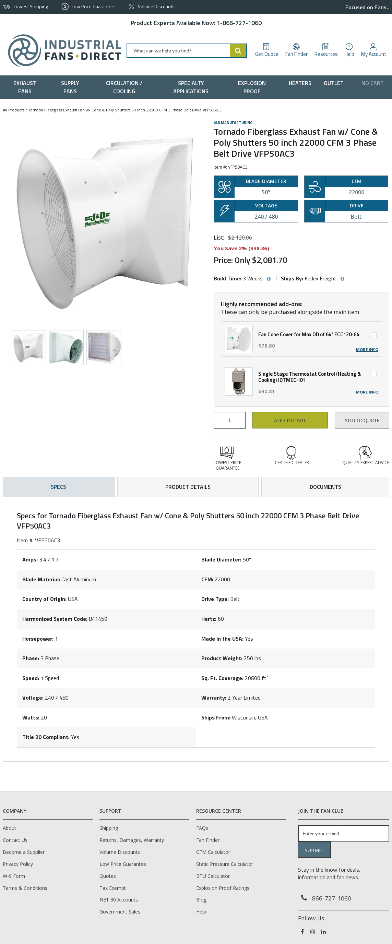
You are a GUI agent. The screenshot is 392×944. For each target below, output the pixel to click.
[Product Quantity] (230, 420)
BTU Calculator (213, 876)
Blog (201, 899)
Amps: (30, 559)
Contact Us (15, 840)
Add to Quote (362, 420)
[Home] (62, 50)
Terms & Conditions (25, 888)
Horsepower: (38, 638)
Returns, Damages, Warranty (131, 840)
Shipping (108, 828)
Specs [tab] (58, 487)
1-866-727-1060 (239, 22)
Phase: (30, 658)
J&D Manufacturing (233, 122)
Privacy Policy (18, 864)
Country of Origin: (44, 599)
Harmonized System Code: (54, 619)
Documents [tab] (325, 487)
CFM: (207, 579)
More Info (367, 349)
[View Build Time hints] (268, 279)
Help (201, 911)
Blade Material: (41, 579)
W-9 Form (14, 876)
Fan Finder (207, 840)
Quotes (107, 876)
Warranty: (213, 697)
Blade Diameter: (221, 559)
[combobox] (187, 51)
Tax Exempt (112, 888)
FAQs (202, 828)
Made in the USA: (222, 638)
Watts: (30, 717)
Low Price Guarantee (122, 864)
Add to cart (290, 420)
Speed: (30, 678)
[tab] (196, 629)
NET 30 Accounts (118, 899)
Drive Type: (215, 599)
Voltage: (33, 697)
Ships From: (215, 717)
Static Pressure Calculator (224, 864)
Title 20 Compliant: (46, 737)
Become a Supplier (24, 852)
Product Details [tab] (188, 487)
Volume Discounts (119, 852)
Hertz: (208, 619)
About (9, 828)
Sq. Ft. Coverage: (222, 678)
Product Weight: (221, 658)
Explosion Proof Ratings (222, 888)
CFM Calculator (213, 852)
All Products (13, 110)
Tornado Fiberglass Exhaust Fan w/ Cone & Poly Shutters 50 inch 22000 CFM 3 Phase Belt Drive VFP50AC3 (125, 110)
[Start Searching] (238, 51)
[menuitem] (26, 87)
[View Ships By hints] (342, 279)
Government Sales (119, 911)
